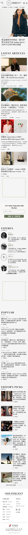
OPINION (3, 37)
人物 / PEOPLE (6, 504)
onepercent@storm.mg (16, 530)
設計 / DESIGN (6, 514)
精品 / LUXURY (6, 509)
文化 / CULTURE (7, 511)
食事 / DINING (6, 516)
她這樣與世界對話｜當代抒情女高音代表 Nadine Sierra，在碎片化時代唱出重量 (13, 42)
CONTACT (18, 503)
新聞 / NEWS (6, 519)
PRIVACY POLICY (20, 506)
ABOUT (17, 501)
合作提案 (18, 512)
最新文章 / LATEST (7, 501)
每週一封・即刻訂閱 (14, 216)
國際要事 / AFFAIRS (8, 506)
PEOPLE (8, 37)
